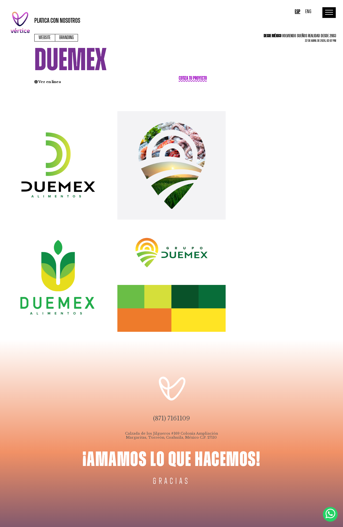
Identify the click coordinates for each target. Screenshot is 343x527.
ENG (308, 11)
